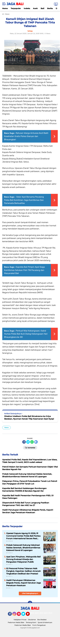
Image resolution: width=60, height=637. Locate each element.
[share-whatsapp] (32, 442)
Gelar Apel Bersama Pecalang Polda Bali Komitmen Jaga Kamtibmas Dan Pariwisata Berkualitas (24, 200)
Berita (50, 8)
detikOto (34, 613)
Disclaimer (32, 620)
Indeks (27, 8)
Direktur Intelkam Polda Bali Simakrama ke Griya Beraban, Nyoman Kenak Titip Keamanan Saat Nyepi (29, 417)
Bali (42, 8)
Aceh (35, 8)
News (6, 427)
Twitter (24, 615)
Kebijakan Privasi (20, 620)
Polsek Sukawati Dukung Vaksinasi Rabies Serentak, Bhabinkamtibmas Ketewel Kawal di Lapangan (23, 547)
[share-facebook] (24, 442)
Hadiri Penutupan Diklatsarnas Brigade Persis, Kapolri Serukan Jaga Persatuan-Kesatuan (23, 583)
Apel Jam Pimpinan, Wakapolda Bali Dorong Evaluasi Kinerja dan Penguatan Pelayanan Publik (23, 559)
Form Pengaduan (39, 625)
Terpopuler (16, 8)
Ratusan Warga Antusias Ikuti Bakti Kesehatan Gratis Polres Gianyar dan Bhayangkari (26, 136)
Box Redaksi (41, 620)
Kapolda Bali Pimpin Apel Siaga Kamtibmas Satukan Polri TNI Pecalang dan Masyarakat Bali (24, 270)
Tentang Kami (31, 622)
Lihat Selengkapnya (30, 593)
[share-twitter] (28, 442)
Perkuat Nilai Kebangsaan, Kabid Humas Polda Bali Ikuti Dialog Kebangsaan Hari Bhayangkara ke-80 (26, 334)
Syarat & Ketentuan (45, 622)
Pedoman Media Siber (16, 622)
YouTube (29, 615)
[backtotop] (30, 603)
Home (5, 8)
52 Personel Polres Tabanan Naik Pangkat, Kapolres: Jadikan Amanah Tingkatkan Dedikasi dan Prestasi (23, 571)
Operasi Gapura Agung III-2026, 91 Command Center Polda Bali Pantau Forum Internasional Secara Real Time (23, 536)
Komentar (30, 447)
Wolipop (52, 613)
